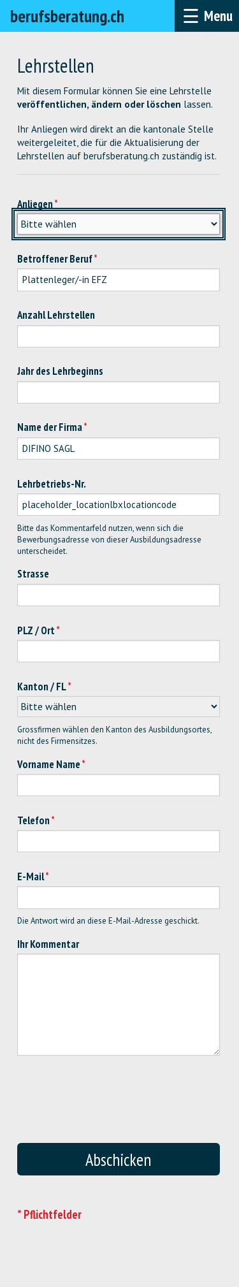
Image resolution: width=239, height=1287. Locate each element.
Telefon (33, 820)
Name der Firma (49, 427)
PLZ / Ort (36, 630)
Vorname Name (48, 764)
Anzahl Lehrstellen (56, 315)
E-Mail (30, 876)
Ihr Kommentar (48, 944)
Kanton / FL (41, 687)
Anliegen (35, 204)
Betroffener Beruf (54, 259)
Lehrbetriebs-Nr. (51, 484)
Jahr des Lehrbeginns (60, 371)
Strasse (33, 574)
